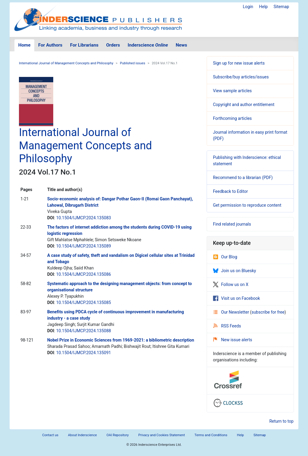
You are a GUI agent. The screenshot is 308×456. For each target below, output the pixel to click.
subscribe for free (268, 312)
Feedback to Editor (230, 191)
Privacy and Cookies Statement (161, 435)
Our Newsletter (231, 312)
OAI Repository (117, 435)
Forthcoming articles (232, 118)
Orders (113, 45)
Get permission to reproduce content (247, 205)
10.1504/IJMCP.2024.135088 (83, 330)
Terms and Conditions (211, 435)
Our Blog (225, 256)
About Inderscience (82, 435)
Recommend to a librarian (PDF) (243, 177)
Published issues (132, 63)
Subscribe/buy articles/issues (241, 76)
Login (248, 6)
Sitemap (281, 6)
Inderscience (148, 45)
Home (24, 45)
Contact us (50, 435)
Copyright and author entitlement (243, 104)
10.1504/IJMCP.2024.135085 (83, 302)
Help (263, 6)
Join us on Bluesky (234, 270)
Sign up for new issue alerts (239, 63)
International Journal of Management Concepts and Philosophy (66, 63)
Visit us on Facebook (236, 298)
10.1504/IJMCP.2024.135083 (83, 217)
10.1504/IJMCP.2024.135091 (83, 352)
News (181, 45)
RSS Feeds (227, 326)
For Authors (50, 45)
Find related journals (232, 224)
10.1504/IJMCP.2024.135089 (83, 246)
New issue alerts (232, 339)
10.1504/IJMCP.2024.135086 (83, 274)
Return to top (281, 421)
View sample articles (232, 90)
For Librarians (84, 45)
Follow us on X (230, 284)
